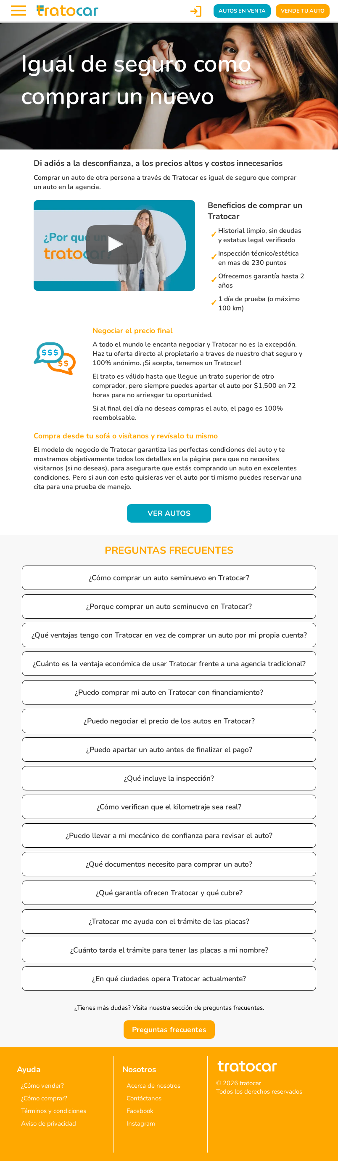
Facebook (140, 1111)
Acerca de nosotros (153, 1085)
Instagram (141, 1123)
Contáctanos (144, 1098)
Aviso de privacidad (48, 1123)
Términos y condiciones (53, 1111)
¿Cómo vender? (42, 1085)
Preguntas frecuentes (169, 1030)
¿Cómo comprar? (44, 1098)
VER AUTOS (169, 513)
